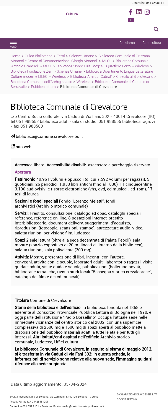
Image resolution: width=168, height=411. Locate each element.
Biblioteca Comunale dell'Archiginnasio (41, 81)
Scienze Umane (81, 55)
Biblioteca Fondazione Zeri (31, 71)
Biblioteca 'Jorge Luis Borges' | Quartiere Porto (93, 65)
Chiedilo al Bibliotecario (134, 76)
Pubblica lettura (43, 86)
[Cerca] (143, 29)
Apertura (23, 172)
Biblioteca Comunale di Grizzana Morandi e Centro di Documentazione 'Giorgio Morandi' (80, 58)
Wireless (142, 65)
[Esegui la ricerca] (156, 29)
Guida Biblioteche (38, 55)
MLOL (106, 60)
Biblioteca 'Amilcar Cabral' (91, 76)
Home (15, 55)
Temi (61, 55)
